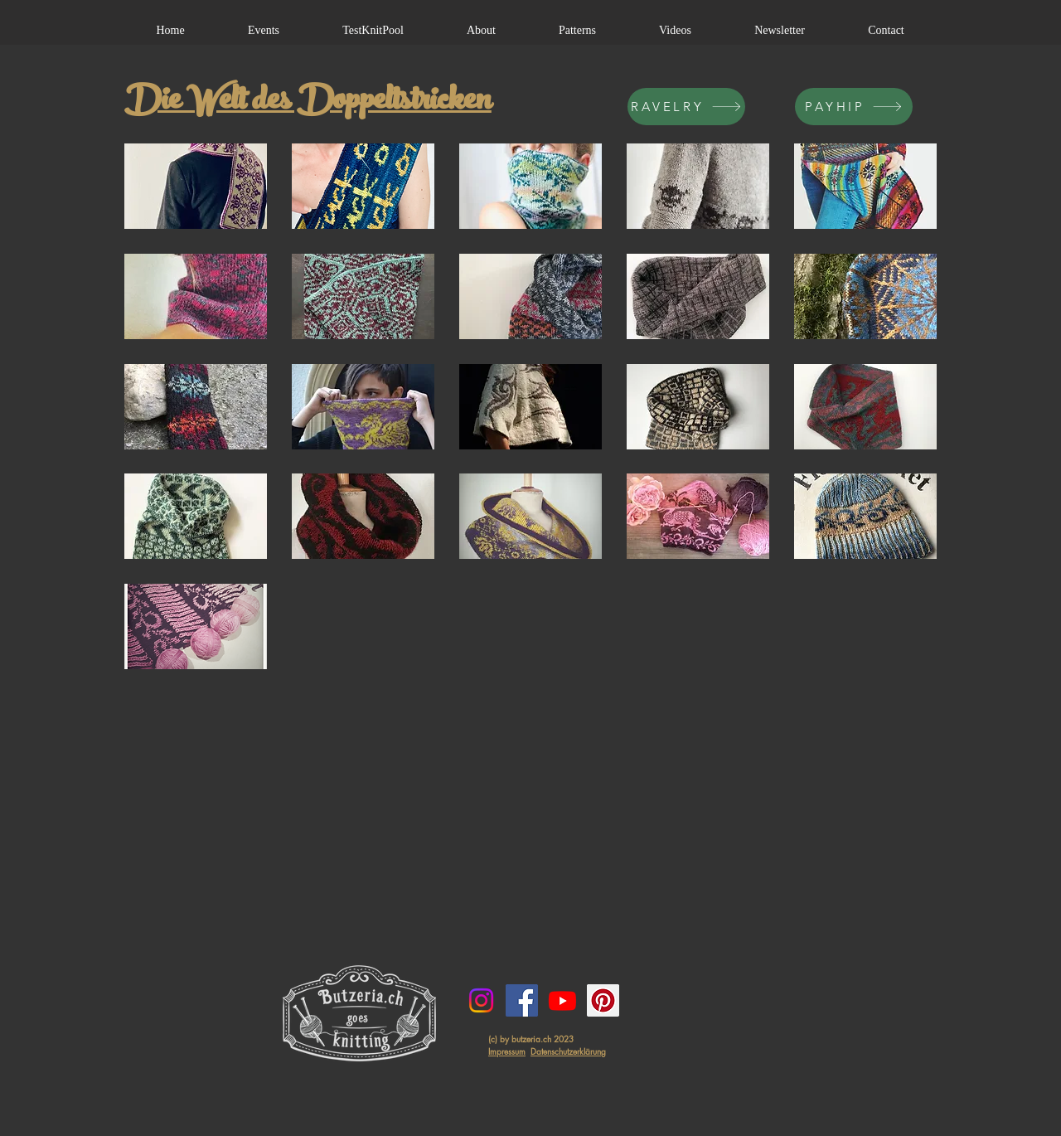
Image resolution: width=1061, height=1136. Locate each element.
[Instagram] (481, 1000)
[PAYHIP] (854, 106)
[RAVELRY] (686, 106)
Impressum (507, 1051)
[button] (195, 186)
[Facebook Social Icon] (522, 1000)
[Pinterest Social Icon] (603, 1000)
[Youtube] (562, 1000)
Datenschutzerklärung (568, 1051)
